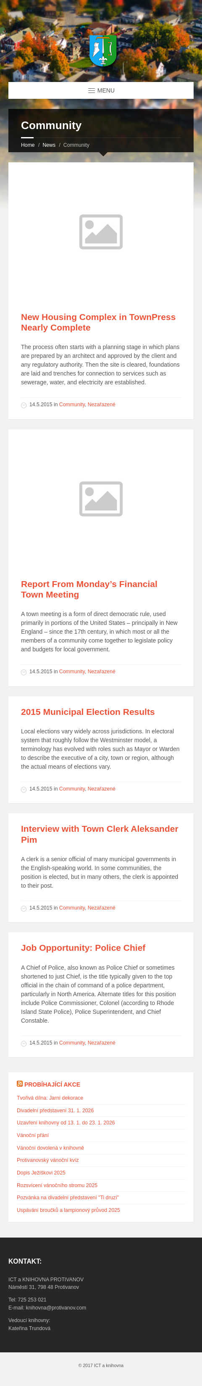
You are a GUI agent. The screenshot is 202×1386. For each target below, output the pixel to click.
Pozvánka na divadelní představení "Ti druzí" (68, 1198)
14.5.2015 (40, 404)
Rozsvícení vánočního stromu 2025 (57, 1185)
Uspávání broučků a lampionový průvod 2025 (68, 1210)
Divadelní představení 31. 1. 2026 (55, 1111)
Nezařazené (101, 404)
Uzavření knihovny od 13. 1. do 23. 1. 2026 (66, 1123)
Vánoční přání (33, 1135)
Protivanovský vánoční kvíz (48, 1160)
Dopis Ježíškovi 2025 (41, 1173)
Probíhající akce (52, 1084)
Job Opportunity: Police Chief (83, 947)
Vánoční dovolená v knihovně (50, 1148)
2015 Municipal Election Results (88, 712)
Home (28, 145)
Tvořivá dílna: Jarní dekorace (50, 1098)
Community (72, 404)
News (48, 145)
